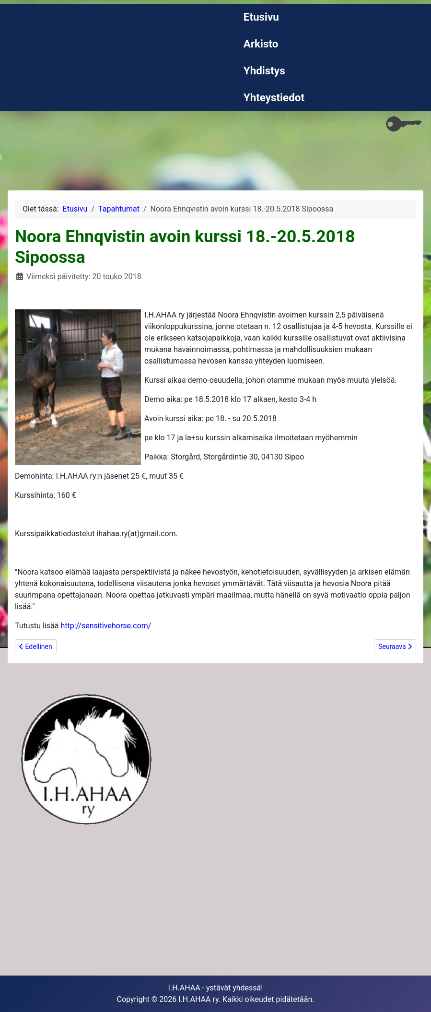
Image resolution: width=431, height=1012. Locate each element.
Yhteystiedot (274, 97)
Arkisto (261, 43)
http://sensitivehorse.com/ (105, 625)
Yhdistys (264, 70)
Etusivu (261, 17)
